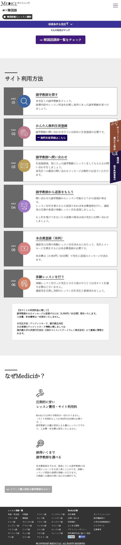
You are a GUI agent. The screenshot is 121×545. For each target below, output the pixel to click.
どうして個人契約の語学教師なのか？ (31, 489)
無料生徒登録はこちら (51, 137)
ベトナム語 (12, 529)
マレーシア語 (57, 533)
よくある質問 (73, 525)
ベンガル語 (41, 525)
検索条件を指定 (58, 24)
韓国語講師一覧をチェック (62, 40)
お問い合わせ (73, 518)
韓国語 (25, 518)
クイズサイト (99, 525)
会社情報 (71, 514)
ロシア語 (40, 518)
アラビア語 (27, 525)
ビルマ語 (26, 537)
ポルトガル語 (28, 521)
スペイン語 (41, 514)
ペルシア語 (56, 525)
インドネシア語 (58, 514)
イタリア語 (41, 521)
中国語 (25, 514)
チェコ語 (26, 533)
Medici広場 (73, 510)
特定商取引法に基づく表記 (79, 533)
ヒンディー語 (13, 525)
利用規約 (71, 521)
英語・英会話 (13, 514)
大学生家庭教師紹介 (102, 521)
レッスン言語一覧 (15, 510)
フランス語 (12, 518)
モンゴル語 (56, 529)
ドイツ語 (11, 521)
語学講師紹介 (99, 518)
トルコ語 (40, 529)
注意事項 (97, 529)
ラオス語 (40, 533)
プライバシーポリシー (77, 529)
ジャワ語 (26, 529)
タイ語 (11, 537)
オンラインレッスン (102, 514)
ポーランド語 (13, 533)
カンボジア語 (57, 521)
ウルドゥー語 (42, 537)
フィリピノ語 (57, 518)
